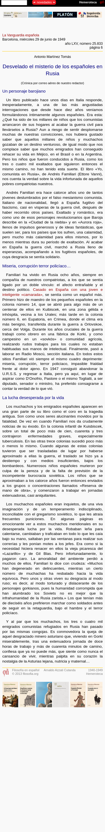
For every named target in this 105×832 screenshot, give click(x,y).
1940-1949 (95, 670)
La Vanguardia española (20, 35)
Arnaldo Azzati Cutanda (60, 670)
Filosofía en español (25, 670)
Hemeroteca (94, 673)
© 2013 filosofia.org (25, 673)
